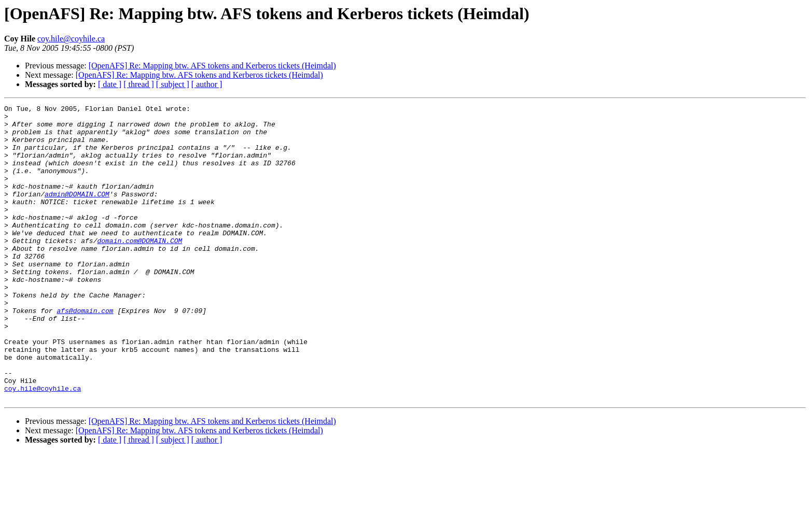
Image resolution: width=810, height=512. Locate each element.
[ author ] (206, 84)
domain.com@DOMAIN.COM (139, 268)
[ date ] (109, 84)
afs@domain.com (85, 352)
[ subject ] (172, 84)
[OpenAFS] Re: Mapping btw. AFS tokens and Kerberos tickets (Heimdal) (212, 65)
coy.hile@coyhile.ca (71, 38)
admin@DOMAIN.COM (77, 212)
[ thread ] (138, 84)
